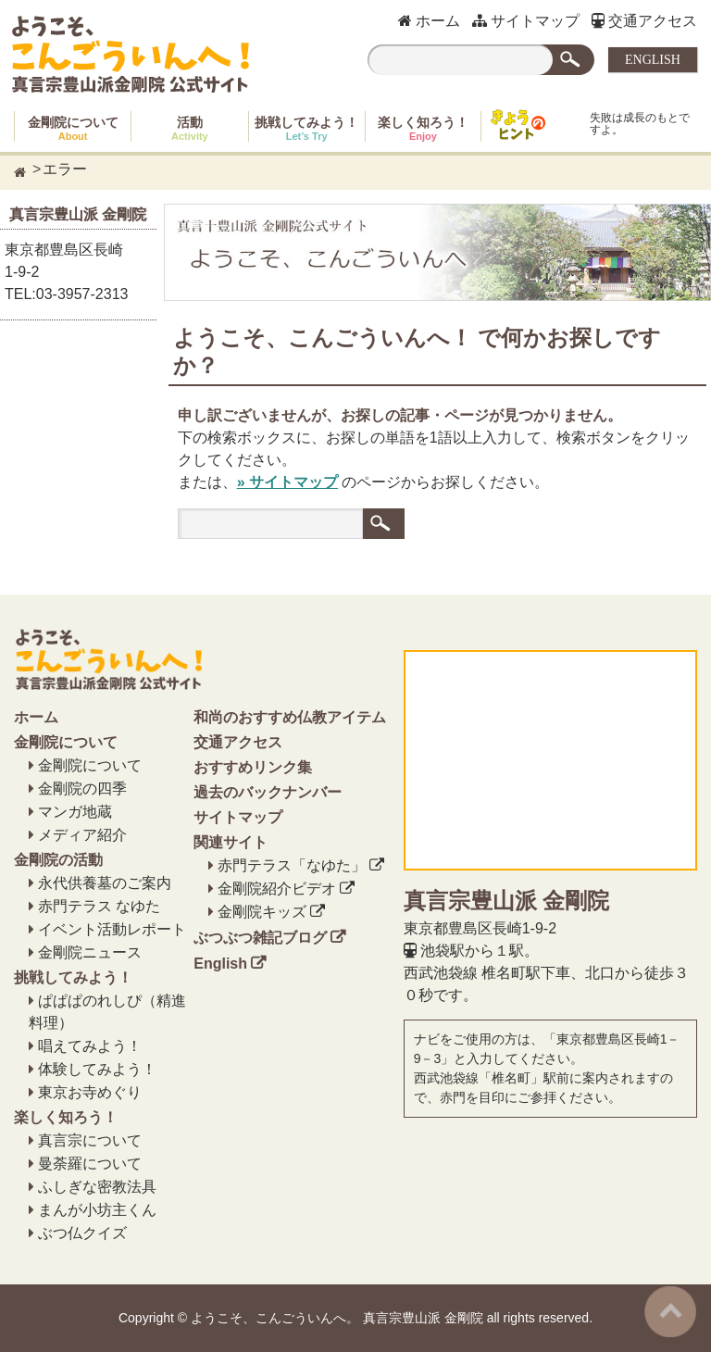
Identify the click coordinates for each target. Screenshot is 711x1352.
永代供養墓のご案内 (104, 883)
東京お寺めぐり (90, 1092)
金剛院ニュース (90, 952)
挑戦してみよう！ (306, 128)
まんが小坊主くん (97, 1210)
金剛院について (73, 128)
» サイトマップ (287, 482)
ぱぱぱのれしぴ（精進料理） (107, 1012)
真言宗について (90, 1140)
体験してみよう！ (97, 1069)
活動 (189, 128)
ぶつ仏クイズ (82, 1233)
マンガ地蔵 (75, 812)
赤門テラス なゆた (99, 906)
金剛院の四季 (82, 788)
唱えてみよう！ (90, 1046)
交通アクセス (644, 21)
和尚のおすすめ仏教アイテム (289, 717)
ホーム (429, 21)
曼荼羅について (90, 1163)
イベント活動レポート (112, 929)
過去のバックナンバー (267, 792)
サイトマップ (526, 21)
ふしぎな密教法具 (97, 1187)
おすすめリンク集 (252, 767)
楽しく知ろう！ (423, 128)
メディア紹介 (82, 835)
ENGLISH (652, 60)
